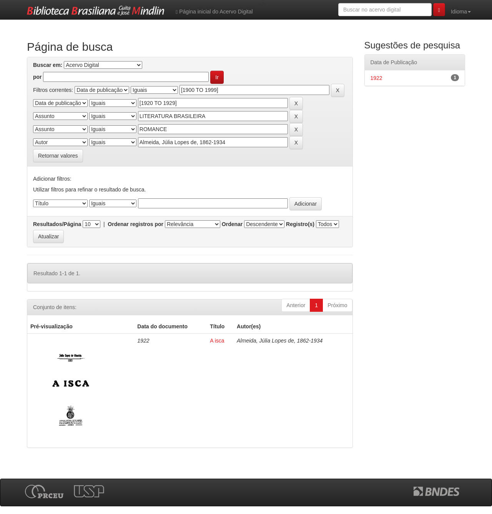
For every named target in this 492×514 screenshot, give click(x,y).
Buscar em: (47, 65)
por (37, 77)
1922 (376, 78)
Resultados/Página (57, 224)
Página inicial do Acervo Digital (214, 11)
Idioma (461, 11)
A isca (217, 341)
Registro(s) (300, 224)
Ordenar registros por (135, 224)
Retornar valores (58, 156)
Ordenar (232, 224)
